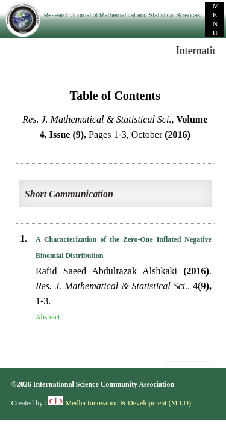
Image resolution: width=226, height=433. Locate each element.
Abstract (48, 317)
